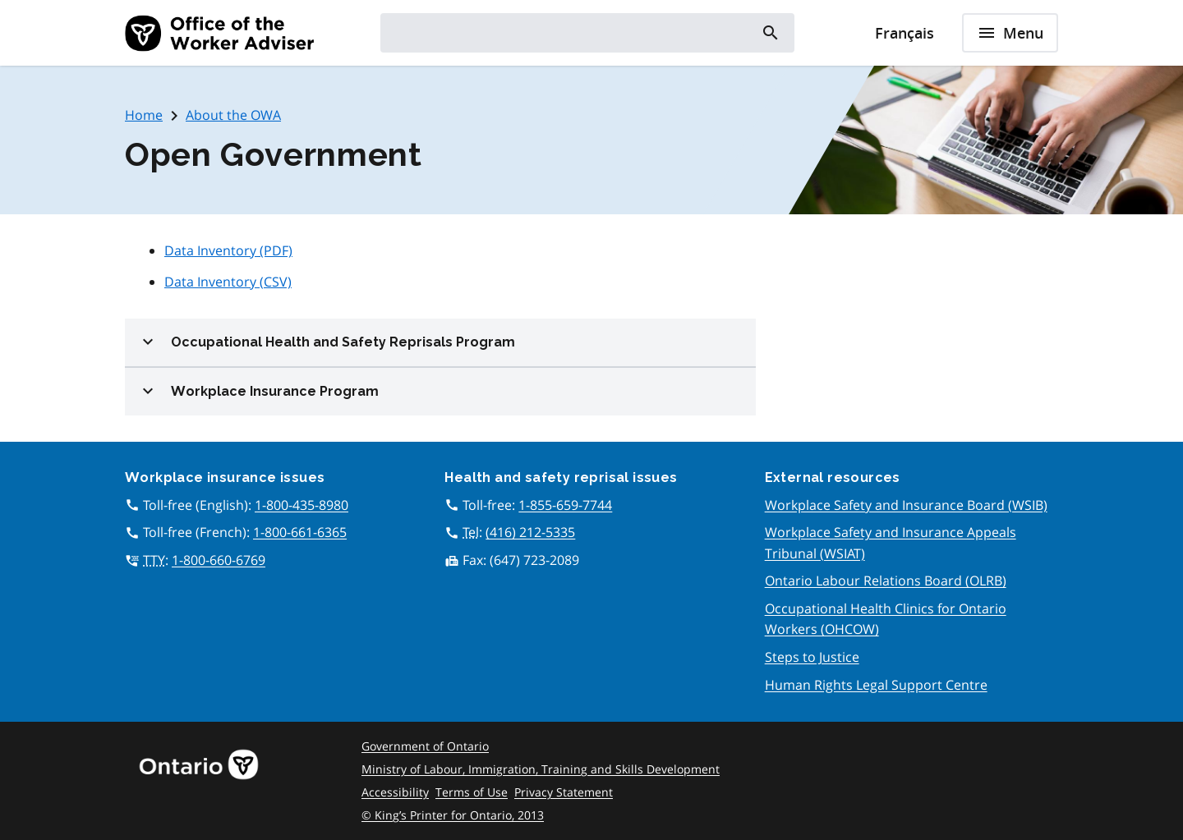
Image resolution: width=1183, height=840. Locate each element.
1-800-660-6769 (218, 560)
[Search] (769, 33)
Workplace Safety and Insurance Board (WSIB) (906, 505)
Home (144, 115)
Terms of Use (471, 792)
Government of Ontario (425, 746)
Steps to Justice (812, 657)
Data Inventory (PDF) (228, 250)
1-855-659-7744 (565, 505)
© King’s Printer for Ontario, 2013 (452, 815)
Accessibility (395, 792)
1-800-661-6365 (300, 532)
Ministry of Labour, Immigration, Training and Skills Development (540, 769)
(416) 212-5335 (530, 532)
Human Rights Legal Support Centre (876, 685)
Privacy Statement (563, 792)
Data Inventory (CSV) (228, 282)
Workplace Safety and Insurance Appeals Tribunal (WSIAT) (890, 542)
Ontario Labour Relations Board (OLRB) (885, 580)
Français (904, 33)
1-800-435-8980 (301, 505)
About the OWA (233, 115)
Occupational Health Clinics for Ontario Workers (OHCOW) (885, 619)
